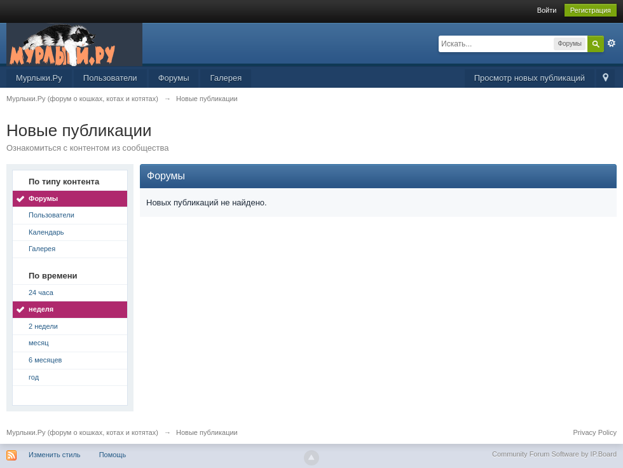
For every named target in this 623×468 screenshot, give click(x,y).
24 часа (41, 292)
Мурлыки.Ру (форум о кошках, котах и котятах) (82, 432)
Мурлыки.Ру (39, 78)
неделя (41, 309)
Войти (547, 10)
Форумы (173, 78)
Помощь (113, 454)
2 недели (43, 326)
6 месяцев (45, 360)
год (34, 377)
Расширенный (611, 43)
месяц (38, 343)
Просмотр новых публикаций (529, 78)
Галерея (226, 78)
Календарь (46, 232)
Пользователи (110, 78)
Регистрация (590, 10)
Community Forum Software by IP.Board (554, 454)
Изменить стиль (55, 454)
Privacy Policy (595, 432)
